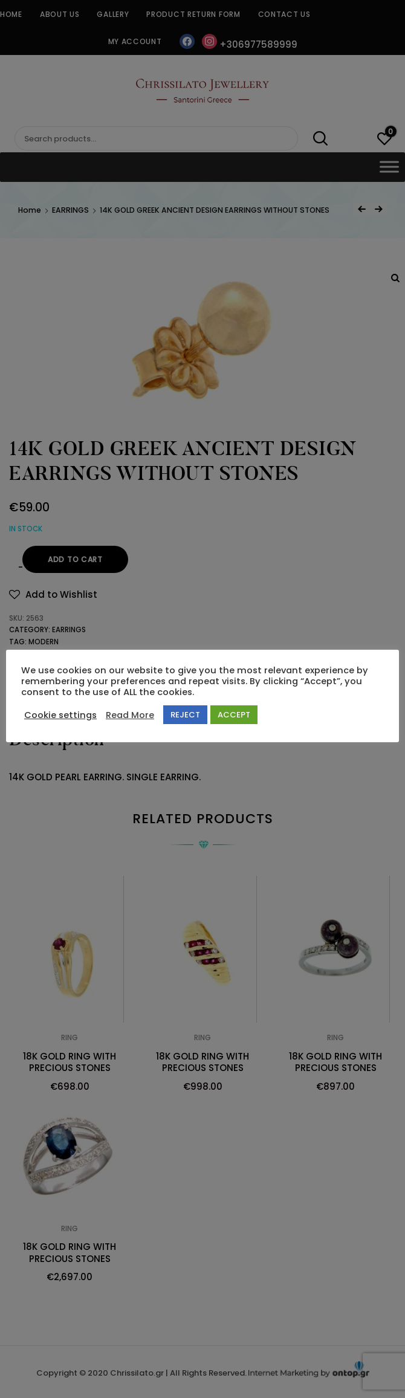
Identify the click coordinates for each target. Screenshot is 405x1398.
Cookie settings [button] (60, 715)
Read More (130, 715)
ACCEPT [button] (234, 714)
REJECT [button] (185, 714)
